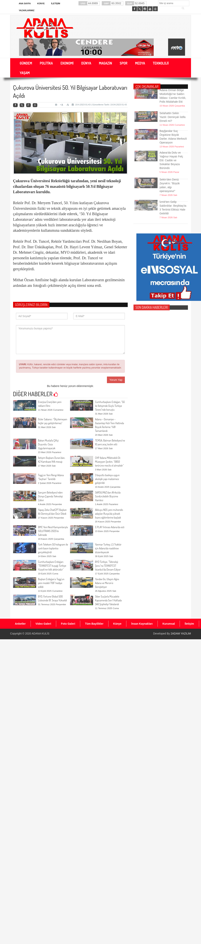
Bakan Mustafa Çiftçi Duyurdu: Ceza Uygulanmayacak (48, 444)
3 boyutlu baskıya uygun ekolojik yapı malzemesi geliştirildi (107, 478)
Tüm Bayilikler (94, 623)
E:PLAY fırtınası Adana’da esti (109, 527)
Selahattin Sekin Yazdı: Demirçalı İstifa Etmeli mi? (172, 110)
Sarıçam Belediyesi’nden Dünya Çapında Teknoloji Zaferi (50, 496)
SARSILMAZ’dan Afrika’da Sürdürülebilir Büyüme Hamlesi (108, 496)
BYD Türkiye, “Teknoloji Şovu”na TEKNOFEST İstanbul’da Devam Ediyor (108, 565)
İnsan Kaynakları (142, 623)
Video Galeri (43, 623)
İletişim (55, 3)
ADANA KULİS (40, 633)
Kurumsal (169, 623)
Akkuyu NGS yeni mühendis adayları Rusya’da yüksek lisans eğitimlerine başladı (109, 513)
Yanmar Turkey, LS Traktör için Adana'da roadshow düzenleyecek (108, 548)
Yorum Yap (115, 379)
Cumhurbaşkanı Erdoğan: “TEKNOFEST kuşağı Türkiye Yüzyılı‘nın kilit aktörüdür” (52, 565)
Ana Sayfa (25, 3)
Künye (41, 3)
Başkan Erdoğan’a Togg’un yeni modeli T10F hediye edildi (51, 582)
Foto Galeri (68, 623)
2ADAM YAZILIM (181, 633)
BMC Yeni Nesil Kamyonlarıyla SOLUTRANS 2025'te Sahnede (53, 530)
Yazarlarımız (26, 10)
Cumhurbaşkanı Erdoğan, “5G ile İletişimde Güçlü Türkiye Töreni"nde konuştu (110, 405)
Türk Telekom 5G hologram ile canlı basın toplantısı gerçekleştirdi (53, 548)
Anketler (20, 623)
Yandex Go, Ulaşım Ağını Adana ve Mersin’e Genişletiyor (107, 582)
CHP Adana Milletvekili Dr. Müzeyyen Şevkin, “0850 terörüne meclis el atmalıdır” (109, 461)
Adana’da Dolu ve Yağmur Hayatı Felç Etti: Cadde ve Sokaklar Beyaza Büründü (171, 151)
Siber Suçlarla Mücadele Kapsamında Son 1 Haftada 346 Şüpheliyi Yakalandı (108, 600)
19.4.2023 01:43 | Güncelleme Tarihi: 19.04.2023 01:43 (99, 104)
